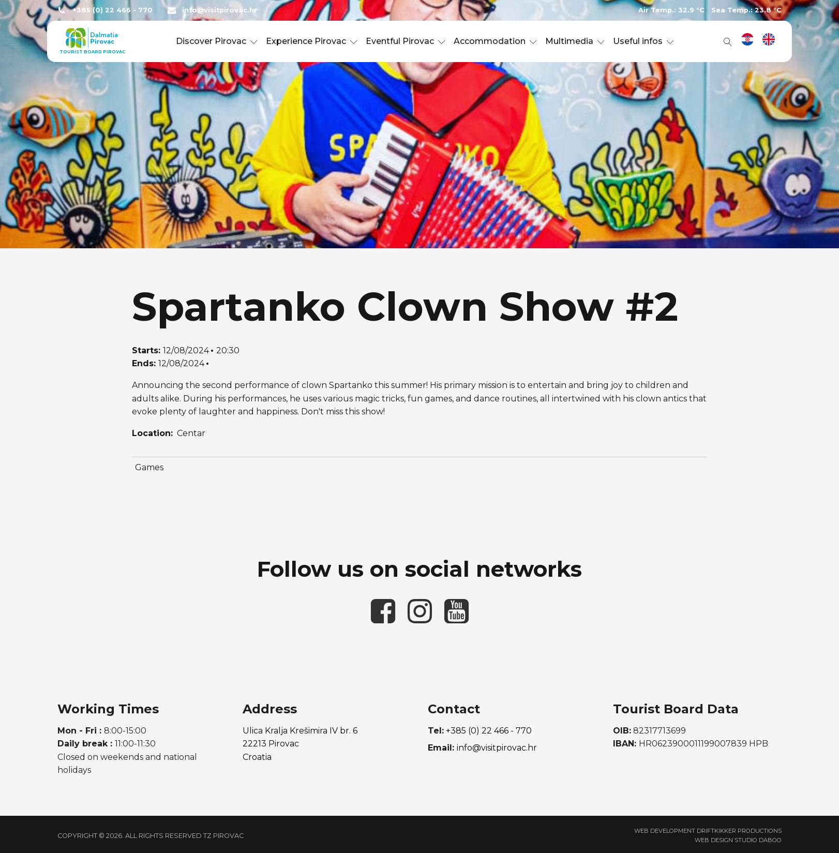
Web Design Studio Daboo (738, 840)
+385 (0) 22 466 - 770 (112, 10)
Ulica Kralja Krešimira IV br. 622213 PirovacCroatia (300, 744)
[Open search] (725, 41)
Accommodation (495, 41)
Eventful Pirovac (405, 41)
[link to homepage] (91, 41)
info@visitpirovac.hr (219, 10)
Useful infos (643, 41)
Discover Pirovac (217, 41)
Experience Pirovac (311, 41)
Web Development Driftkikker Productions (708, 830)
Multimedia (575, 41)
